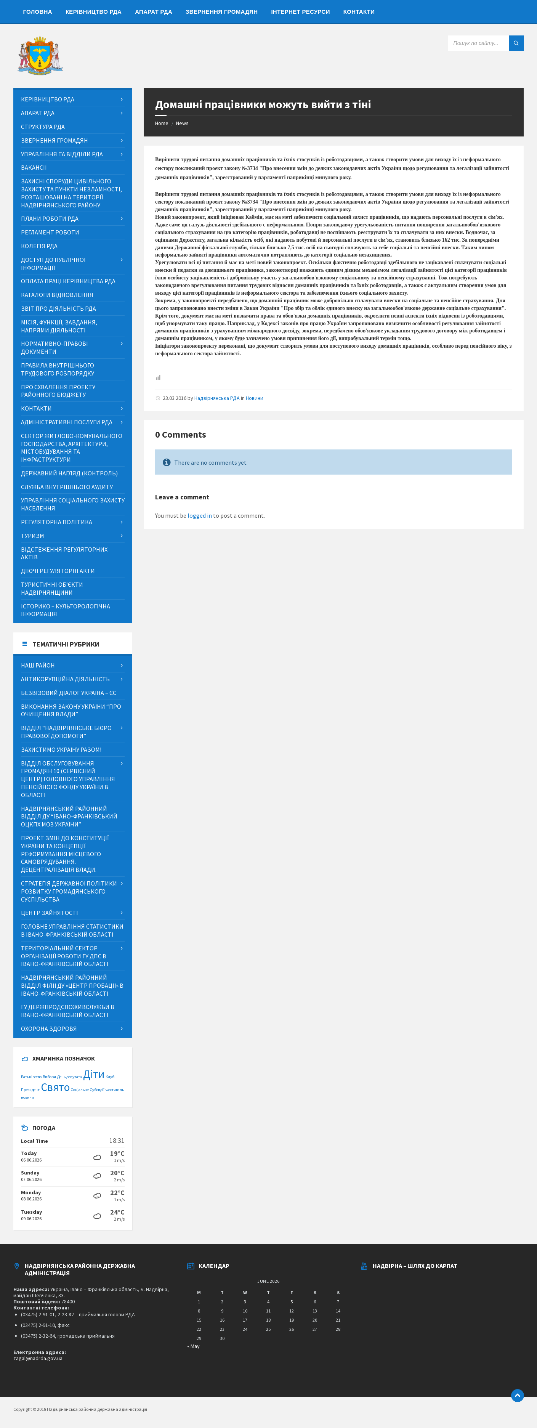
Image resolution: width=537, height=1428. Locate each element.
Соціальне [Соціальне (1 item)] (80, 1089)
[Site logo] (40, 73)
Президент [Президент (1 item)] (30, 1089)
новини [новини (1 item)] (27, 1097)
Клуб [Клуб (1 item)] (110, 1076)
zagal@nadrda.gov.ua (38, 1358)
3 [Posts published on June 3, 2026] (245, 1301)
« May (193, 1346)
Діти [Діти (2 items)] (93, 1074)
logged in (200, 515)
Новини (254, 398)
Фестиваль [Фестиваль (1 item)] (115, 1089)
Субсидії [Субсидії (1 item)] (97, 1089)
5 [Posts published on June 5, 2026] (291, 1301)
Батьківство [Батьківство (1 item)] (31, 1076)
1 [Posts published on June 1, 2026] (199, 1301)
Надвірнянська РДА (217, 398)
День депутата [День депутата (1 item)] (69, 1076)
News (182, 123)
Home (161, 123)
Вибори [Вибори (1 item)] (49, 1076)
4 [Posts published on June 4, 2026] (268, 1301)
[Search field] (486, 43)
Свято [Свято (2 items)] (55, 1087)
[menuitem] (37, 11)
